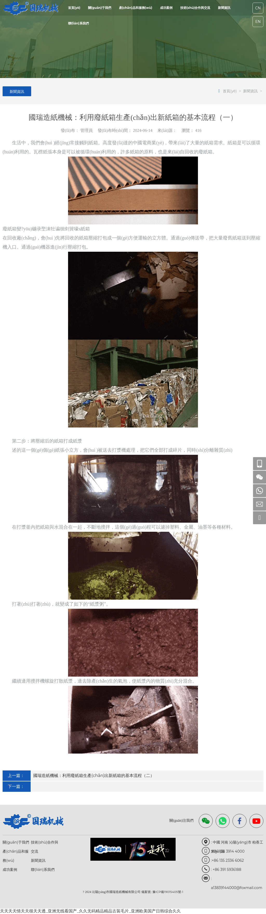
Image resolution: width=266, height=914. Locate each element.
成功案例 (166, 8)
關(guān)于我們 (99, 8)
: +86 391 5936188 (226, 869)
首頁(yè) (74, 8)
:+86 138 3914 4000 (227, 851)
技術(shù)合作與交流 (195, 8)
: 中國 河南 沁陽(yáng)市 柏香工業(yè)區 (237, 843)
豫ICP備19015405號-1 (167, 892)
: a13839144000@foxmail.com (236, 879)
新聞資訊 (224, 8)
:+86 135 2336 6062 (227, 860)
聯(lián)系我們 (78, 23)
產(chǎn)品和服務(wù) (135, 8)
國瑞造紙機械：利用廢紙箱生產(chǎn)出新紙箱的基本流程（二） (94, 775)
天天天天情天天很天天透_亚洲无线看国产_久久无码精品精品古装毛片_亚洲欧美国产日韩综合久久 (90, 911)
